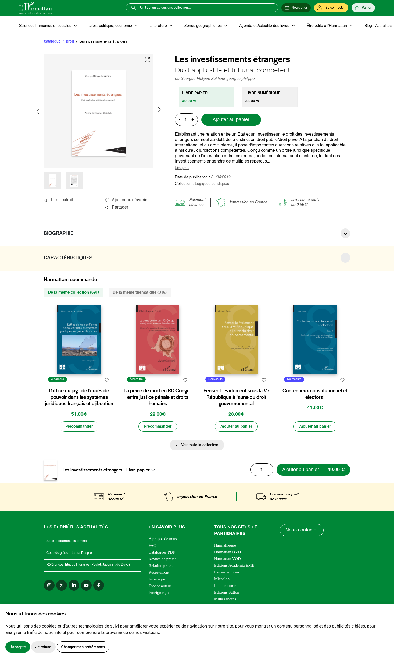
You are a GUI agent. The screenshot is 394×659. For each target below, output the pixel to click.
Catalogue (52, 41)
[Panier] (363, 7)
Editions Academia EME (234, 565)
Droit (70, 41)
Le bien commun (228, 585)
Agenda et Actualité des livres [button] (264, 26)
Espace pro (157, 579)
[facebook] (98, 585)
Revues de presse (162, 559)
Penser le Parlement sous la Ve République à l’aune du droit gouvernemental (236, 397)
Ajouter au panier (231, 119)
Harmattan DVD (227, 552)
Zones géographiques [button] (203, 26)
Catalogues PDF (162, 552)
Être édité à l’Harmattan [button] (327, 26)
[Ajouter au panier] (236, 426)
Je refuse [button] (43, 647)
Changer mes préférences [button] (83, 647)
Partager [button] (116, 207)
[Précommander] (79, 426)
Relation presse (161, 565)
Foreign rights (160, 592)
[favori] (106, 380)
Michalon (222, 579)
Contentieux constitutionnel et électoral (314, 393)
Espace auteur (160, 586)
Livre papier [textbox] (138, 470)
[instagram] (49, 585)
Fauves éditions (226, 572)
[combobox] (142, 469)
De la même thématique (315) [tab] (140, 292)
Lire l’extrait (58, 200)
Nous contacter (301, 530)
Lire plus (182, 168)
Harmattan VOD (227, 558)
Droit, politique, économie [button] (111, 26)
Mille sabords (225, 599)
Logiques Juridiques (212, 184)
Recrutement (159, 572)
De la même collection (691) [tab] (73, 292)
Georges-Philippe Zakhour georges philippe (217, 79)
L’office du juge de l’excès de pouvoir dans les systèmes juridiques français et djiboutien (79, 397)
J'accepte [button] (18, 647)
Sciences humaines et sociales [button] (45, 26)
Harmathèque (225, 545)
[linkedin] (74, 585)
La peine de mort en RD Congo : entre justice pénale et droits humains (158, 397)
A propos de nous (163, 539)
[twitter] (61, 585)
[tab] (206, 97)
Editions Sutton (226, 592)
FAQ (152, 545)
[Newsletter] (296, 7)
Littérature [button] (158, 26)
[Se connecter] (331, 7)
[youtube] (86, 585)
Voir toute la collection (199, 445)
